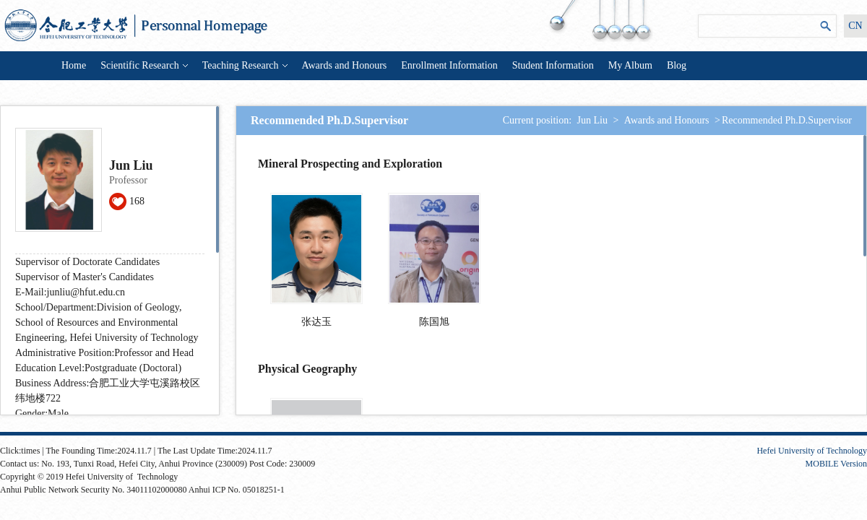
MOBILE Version (836, 464)
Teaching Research (245, 65)
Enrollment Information (449, 65)
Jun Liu (592, 120)
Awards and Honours (344, 65)
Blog (676, 65)
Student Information (553, 65)
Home (73, 65)
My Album (630, 65)
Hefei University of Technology (811, 451)
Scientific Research (143, 65)
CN (855, 25)
